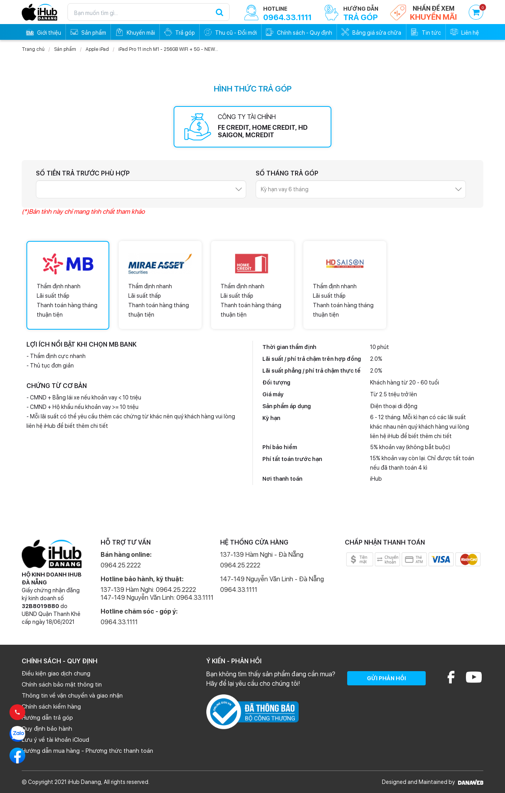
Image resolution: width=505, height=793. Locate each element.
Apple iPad (97, 49)
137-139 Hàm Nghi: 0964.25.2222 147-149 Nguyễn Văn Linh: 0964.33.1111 (157, 593)
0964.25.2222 (121, 565)
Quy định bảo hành (47, 728)
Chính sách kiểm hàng (51, 706)
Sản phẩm (65, 49)
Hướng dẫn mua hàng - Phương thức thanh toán (87, 750)
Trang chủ (33, 49)
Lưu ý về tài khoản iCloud (55, 739)
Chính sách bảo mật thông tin (62, 684)
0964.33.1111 (119, 622)
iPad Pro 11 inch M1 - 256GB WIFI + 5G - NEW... (168, 49)
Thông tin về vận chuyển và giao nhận (72, 695)
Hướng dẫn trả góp (47, 717)
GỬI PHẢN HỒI (386, 678)
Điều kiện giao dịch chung (56, 673)
